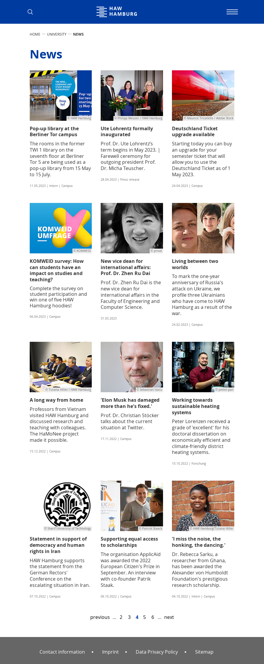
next (169, 617)
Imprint (110, 652)
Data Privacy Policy (157, 652)
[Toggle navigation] (231, 11)
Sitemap (204, 652)
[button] (32, 11)
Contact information (62, 652)
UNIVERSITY (57, 34)
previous (100, 617)
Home (35, 34)
